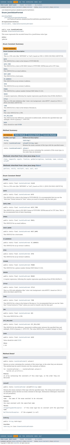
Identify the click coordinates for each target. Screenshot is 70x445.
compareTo (12, 159)
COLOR (6, 54)
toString (26, 140)
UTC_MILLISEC (8, 115)
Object (38, 165)
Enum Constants (17, 7)
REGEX (6, 94)
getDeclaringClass (37, 159)
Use (20, 2)
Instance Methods (34, 135)
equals (19, 159)
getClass (7, 168)
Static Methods (20, 135)
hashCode (48, 159)
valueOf (25, 143)
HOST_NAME (7, 74)
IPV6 (5, 84)
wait (27, 168)
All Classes (38, 5)
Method (29, 7)
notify (13, 168)
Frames (22, 5)
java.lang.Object (7, 16)
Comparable (16, 24)
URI (5, 110)
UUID (5, 122)
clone (5, 159)
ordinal (60, 159)
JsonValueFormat (20, 17)
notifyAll (20, 168)
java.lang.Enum (9, 17)
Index (36, 2)
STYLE (6, 99)
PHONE (6, 89)
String (6, 140)
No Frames (28, 5)
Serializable (6, 24)
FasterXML (16, 443)
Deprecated (29, 2)
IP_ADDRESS (7, 79)
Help (40, 2)
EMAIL (6, 69)
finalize (26, 159)
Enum (9, 31)
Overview (3, 2)
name (54, 159)
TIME (5, 105)
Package (9, 2)
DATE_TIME (7, 64)
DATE (5, 59)
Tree (23, 2)
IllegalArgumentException (13, 408)
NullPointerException (11, 412)
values (25, 148)
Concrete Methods (49, 135)
